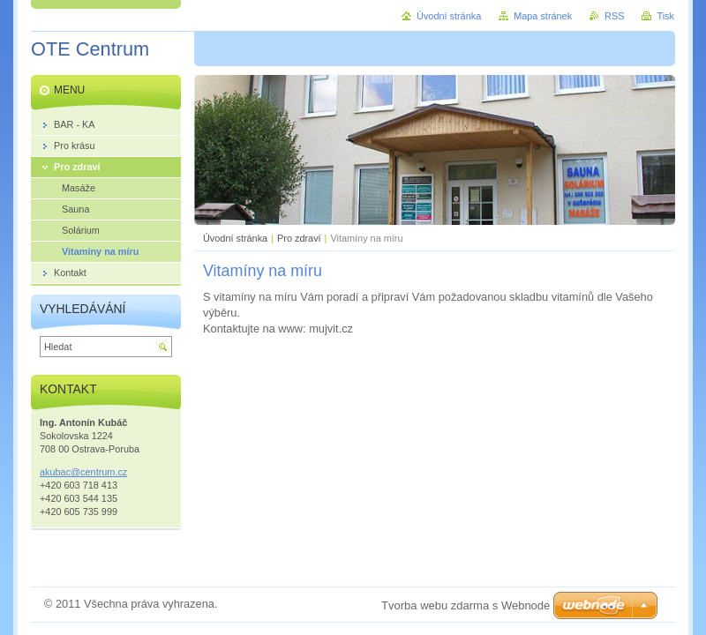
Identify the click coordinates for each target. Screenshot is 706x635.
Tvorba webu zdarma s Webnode (465, 605)
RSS (614, 16)
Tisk (665, 16)
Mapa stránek (543, 16)
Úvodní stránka (235, 238)
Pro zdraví (299, 238)
